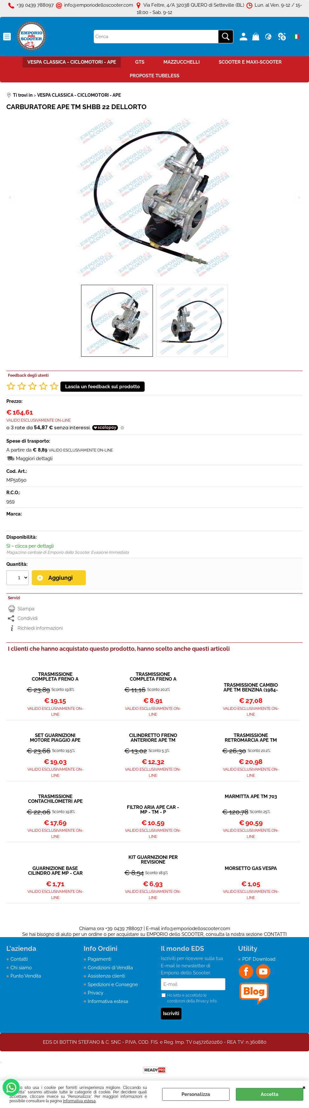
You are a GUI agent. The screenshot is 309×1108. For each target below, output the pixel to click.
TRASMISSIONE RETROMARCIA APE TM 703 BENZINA (251, 738)
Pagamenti (99, 959)
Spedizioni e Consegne (113, 984)
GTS (139, 62)
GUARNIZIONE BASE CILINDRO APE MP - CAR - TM (55, 871)
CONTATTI (275, 934)
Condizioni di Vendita (110, 968)
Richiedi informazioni (40, 628)
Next (298, 197)
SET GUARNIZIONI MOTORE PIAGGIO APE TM (55, 738)
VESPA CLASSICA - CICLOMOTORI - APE (71, 62)
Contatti (19, 959)
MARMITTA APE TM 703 (251, 796)
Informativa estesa (79, 1101)
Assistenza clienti (106, 976)
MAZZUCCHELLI (181, 62)
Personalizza (196, 1094)
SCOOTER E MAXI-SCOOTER (250, 62)
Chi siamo (21, 968)
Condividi (27, 618)
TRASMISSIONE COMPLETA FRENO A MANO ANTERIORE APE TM (153, 677)
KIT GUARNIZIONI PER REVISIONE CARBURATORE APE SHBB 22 (153, 860)
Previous (10, 197)
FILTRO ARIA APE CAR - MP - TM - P (153, 810)
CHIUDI (304, 1087)
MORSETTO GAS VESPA (251, 868)
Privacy (95, 993)
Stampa (25, 609)
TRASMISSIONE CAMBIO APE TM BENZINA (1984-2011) (250, 687)
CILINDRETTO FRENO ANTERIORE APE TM (153, 738)
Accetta (269, 1094)
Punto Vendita (25, 976)
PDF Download (258, 959)
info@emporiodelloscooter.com (195, 928)
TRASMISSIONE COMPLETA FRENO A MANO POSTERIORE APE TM (55, 677)
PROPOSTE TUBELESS (154, 76)
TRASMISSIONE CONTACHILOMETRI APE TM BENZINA (55, 799)
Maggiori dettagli (34, 458)
